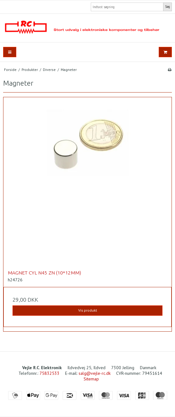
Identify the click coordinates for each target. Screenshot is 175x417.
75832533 (49, 373)
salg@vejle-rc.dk (95, 373)
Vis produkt (87, 310)
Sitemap (91, 379)
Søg (167, 6)
